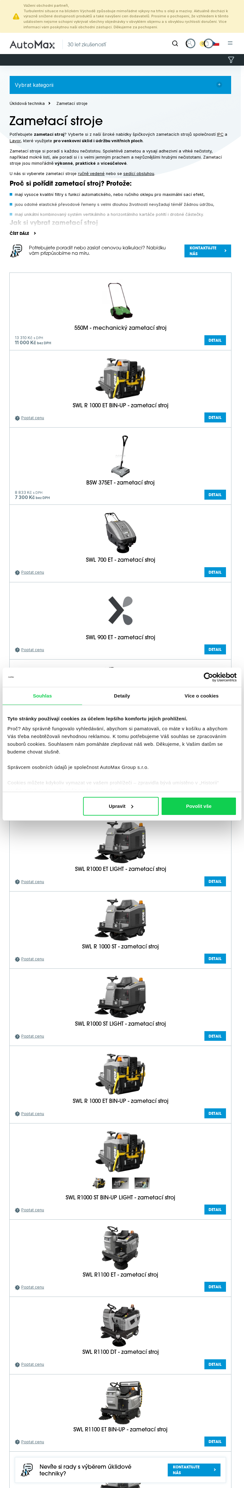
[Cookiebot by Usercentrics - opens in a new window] (208, 677)
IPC (220, 134)
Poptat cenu (32, 417)
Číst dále (19, 234)
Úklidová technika (27, 103)
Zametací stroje (72, 103)
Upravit (121, 806)
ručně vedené (91, 173)
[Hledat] (175, 43)
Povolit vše (198, 806)
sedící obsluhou (138, 173)
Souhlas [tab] (42, 695)
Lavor (15, 140)
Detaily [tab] (122, 695)
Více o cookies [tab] (202, 695)
